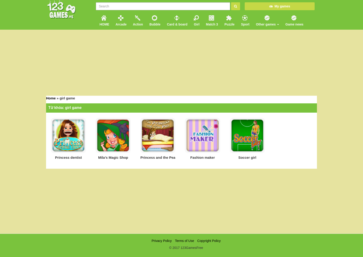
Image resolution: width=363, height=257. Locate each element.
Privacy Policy (162, 241)
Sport (244, 20)
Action (137, 20)
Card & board (177, 20)
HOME (104, 20)
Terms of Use (184, 241)
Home (51, 98)
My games (279, 6)
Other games (267, 20)
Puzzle (229, 20)
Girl (196, 20)
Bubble (154, 20)
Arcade (121, 20)
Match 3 (211, 20)
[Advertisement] (181, 62)
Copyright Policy (209, 241)
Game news (294, 20)
